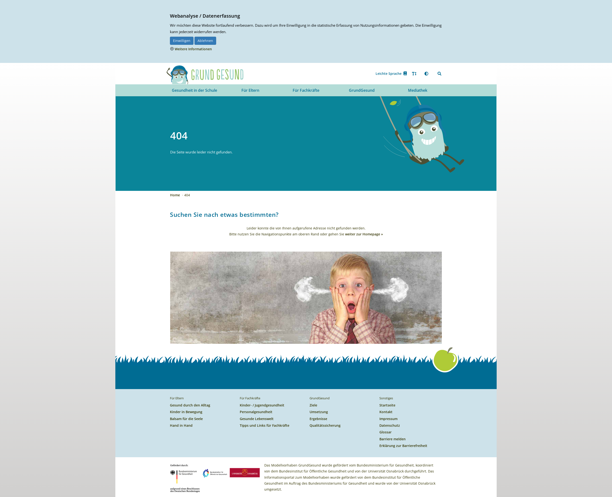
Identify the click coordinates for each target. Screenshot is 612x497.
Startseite (387, 405)
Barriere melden (392, 439)
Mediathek (417, 90)
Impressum (388, 418)
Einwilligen (181, 40)
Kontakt (386, 412)
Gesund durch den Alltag (190, 405)
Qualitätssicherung (325, 425)
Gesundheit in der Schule (194, 90)
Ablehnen (205, 40)
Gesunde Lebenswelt (257, 418)
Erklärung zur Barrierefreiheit (403, 445)
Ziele (313, 405)
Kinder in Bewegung (186, 412)
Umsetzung (319, 412)
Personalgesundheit (256, 412)
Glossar (385, 432)
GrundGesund (362, 90)
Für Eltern (250, 90)
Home (175, 195)
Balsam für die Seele (186, 418)
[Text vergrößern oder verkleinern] (414, 73)
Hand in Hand (181, 425)
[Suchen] (439, 74)
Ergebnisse (318, 418)
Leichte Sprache (391, 73)
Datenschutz (389, 425)
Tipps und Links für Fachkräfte (264, 425)
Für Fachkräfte (306, 90)
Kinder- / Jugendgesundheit (262, 405)
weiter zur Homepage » (364, 234)
